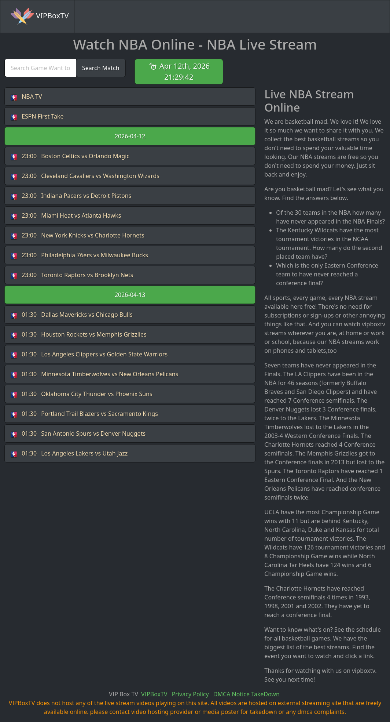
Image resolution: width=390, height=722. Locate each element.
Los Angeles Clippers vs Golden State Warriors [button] (89, 354)
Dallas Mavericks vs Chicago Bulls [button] (72, 315)
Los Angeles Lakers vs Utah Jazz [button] (69, 453)
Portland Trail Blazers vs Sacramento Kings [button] (84, 414)
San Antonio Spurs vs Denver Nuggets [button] (78, 433)
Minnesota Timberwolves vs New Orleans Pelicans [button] (94, 374)
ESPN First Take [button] (37, 116)
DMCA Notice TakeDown (246, 694)
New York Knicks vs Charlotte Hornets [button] (77, 235)
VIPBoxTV (40, 16)
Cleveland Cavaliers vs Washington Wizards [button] (85, 176)
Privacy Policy (190, 694)
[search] (40, 68)
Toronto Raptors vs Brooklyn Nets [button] (72, 275)
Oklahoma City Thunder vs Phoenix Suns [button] (81, 394)
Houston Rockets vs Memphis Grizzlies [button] (79, 334)
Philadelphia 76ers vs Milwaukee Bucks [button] (79, 255)
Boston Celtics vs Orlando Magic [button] (70, 156)
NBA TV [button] (26, 96)
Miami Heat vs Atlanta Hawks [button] (66, 215)
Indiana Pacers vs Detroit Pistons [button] (71, 196)
